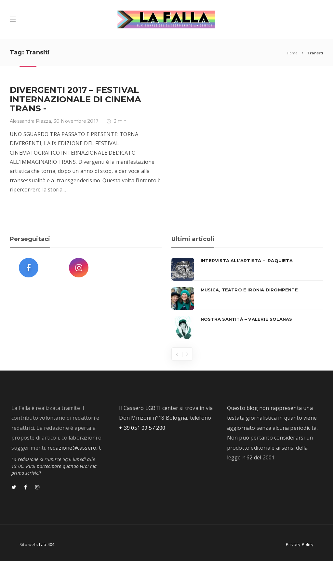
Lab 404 (46, 544)
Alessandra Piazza (30, 121)
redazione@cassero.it (74, 447)
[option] (247, 298)
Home (292, 52)
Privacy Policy (299, 544)
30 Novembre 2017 (76, 121)
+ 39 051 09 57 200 (142, 427)
